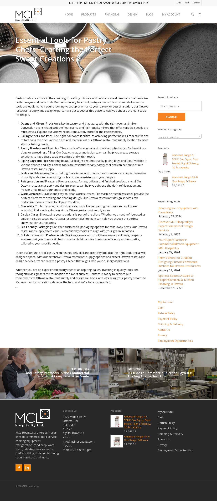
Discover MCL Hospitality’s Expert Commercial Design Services (175, 226)
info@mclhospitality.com (78, 441)
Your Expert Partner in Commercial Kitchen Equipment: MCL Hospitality (178, 244)
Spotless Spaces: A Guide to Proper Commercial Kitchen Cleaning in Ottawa (176, 280)
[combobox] (180, 136)
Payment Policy (167, 319)
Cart (160, 308)
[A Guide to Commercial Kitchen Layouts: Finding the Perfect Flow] (162, 373)
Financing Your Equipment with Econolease (178, 210)
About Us (164, 330)
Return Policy (166, 313)
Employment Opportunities (175, 341)
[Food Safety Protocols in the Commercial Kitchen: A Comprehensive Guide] (54, 373)
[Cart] (200, 14)
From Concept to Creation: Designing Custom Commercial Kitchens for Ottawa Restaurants (179, 262)
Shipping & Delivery (170, 324)
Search (171, 117)
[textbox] (179, 137)
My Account (165, 302)
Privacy (162, 335)
